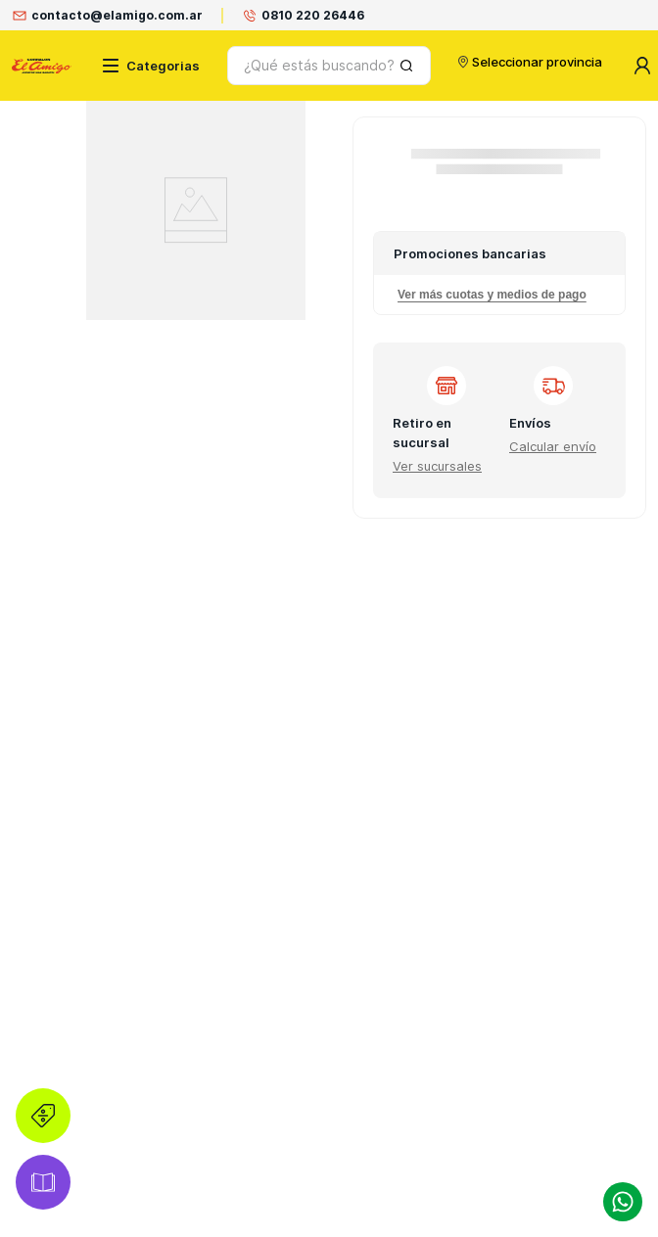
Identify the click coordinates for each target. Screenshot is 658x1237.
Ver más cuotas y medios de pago (492, 294)
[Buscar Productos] (393, 65)
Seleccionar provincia (521, 61)
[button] (437, 466)
